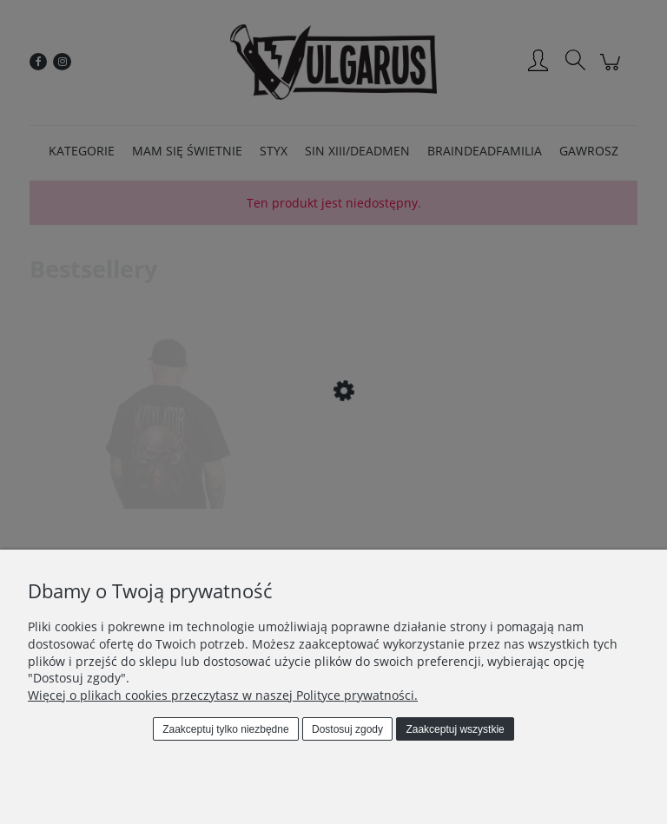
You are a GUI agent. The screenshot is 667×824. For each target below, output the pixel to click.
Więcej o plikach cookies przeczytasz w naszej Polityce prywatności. (223, 695)
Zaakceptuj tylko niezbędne (225, 729)
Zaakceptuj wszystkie (455, 729)
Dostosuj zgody (347, 729)
